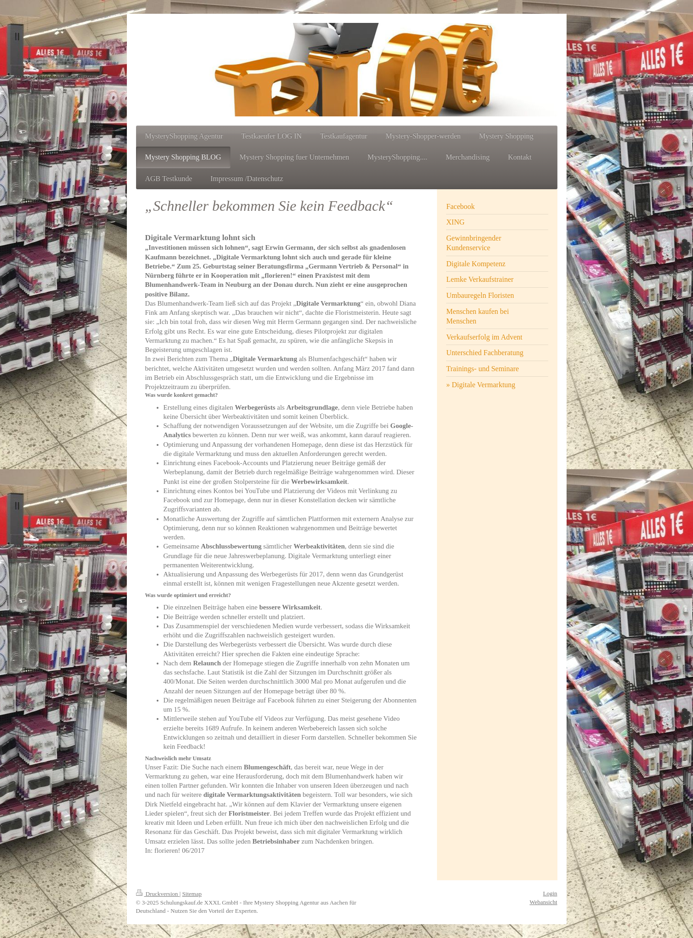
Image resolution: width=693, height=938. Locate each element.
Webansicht (543, 902)
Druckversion (158, 893)
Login (550, 893)
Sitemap (192, 893)
